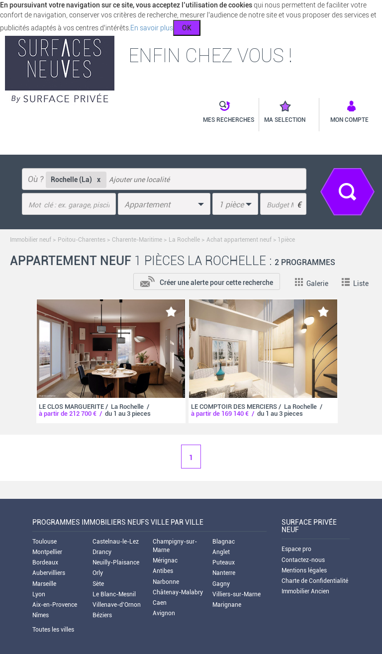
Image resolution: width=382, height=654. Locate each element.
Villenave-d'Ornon (117, 604)
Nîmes (40, 615)
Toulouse (44, 541)
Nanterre (223, 572)
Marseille (44, 583)
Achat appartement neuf (239, 239)
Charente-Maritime (137, 239)
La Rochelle (185, 239)
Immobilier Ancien (305, 591)
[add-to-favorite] (171, 311)
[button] (223, 112)
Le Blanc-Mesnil (114, 594)
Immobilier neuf (30, 239)
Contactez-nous (303, 560)
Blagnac (223, 541)
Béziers (102, 615)
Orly (98, 572)
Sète (98, 583)
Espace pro (296, 549)
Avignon (164, 613)
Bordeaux (45, 562)
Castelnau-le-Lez (116, 541)
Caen (160, 602)
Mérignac (165, 560)
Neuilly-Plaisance (116, 562)
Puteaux (223, 562)
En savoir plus (151, 28)
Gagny (221, 583)
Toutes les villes (53, 629)
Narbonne (166, 581)
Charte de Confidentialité (315, 580)
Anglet (221, 552)
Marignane (226, 604)
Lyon (38, 594)
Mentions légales (304, 570)
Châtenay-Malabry (178, 592)
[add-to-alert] (207, 280)
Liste (355, 283)
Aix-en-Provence (54, 604)
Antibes (163, 570)
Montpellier (47, 552)
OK (186, 28)
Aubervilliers (48, 572)
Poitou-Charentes (81, 239)
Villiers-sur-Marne (236, 594)
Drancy (102, 552)
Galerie (311, 283)
